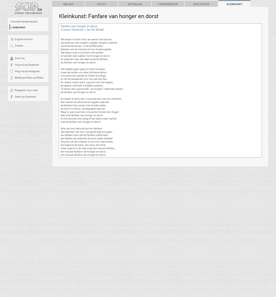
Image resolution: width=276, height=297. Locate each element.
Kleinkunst (234, 4)
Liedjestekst (18, 27)
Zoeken (16, 46)
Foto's (101, 4)
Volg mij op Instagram (25, 71)
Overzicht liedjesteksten (24, 21)
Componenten (168, 4)
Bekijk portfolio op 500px (27, 78)
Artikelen (135, 4)
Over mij (17, 58)
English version (21, 39)
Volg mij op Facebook (24, 65)
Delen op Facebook (23, 97)
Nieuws (68, 4)
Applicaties (201, 4)
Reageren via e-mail (24, 90)
